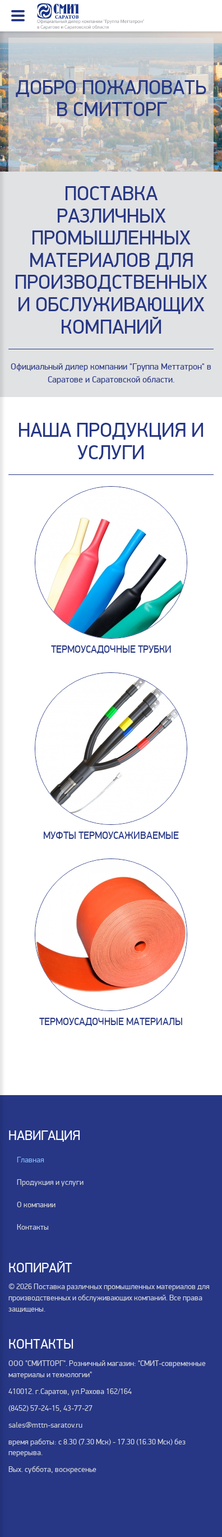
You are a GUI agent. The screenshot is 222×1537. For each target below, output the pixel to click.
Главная (30, 1160)
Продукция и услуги (50, 1182)
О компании (36, 1205)
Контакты (33, 1227)
